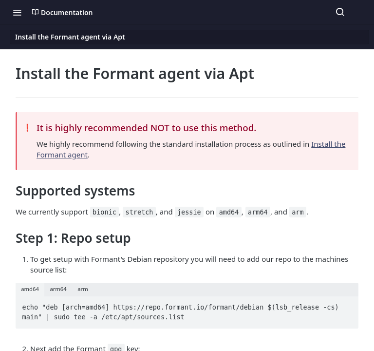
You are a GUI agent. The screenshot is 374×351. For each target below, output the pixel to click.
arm (82, 288)
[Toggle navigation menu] (17, 12)
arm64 (58, 288)
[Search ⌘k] (340, 12)
